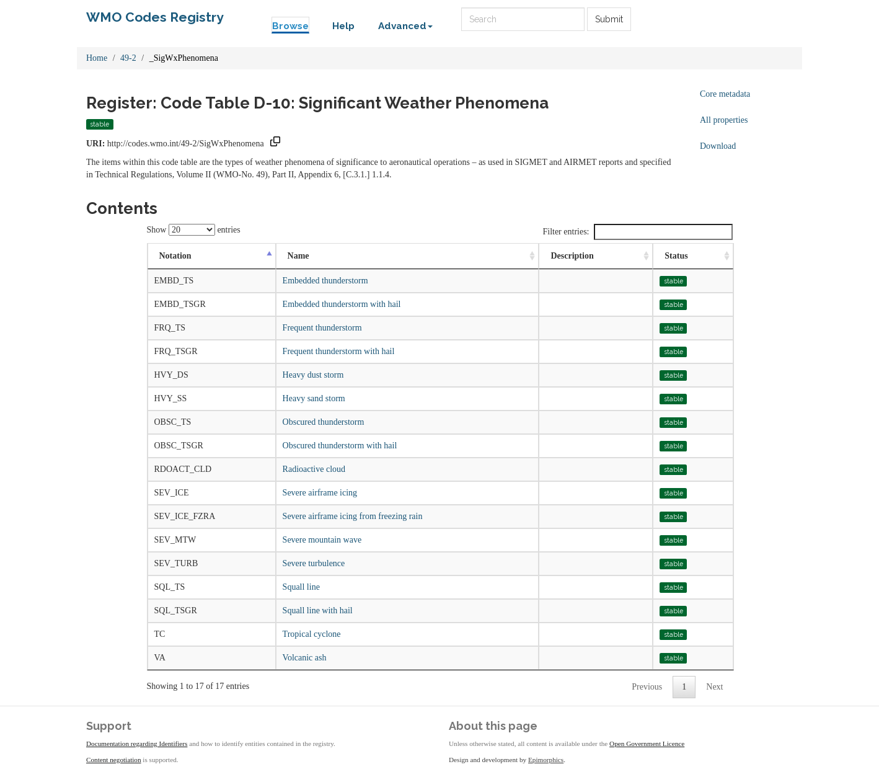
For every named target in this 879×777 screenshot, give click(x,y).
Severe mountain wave (322, 539)
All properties (724, 120)
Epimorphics (545, 759)
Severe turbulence (314, 563)
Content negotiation (113, 759)
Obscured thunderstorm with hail (340, 445)
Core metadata (725, 94)
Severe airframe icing (320, 492)
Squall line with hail (318, 610)
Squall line (301, 587)
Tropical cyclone (312, 634)
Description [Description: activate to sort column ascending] (571, 255)
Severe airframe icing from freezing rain (353, 516)
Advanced (405, 26)
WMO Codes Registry (155, 17)
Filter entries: (637, 232)
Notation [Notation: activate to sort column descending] (175, 255)
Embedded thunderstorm (325, 280)
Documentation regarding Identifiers (136, 743)
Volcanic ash (305, 657)
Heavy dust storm (313, 375)
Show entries (194, 230)
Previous (647, 686)
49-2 (128, 58)
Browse (290, 26)
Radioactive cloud (314, 469)
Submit (609, 19)
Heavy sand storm (314, 398)
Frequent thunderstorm (322, 327)
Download (718, 146)
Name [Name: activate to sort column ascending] (298, 255)
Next (714, 686)
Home (96, 58)
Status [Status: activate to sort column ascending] (676, 255)
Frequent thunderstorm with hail (339, 351)
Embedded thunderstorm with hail (342, 304)
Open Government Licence (646, 743)
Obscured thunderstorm (323, 422)
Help (343, 26)
